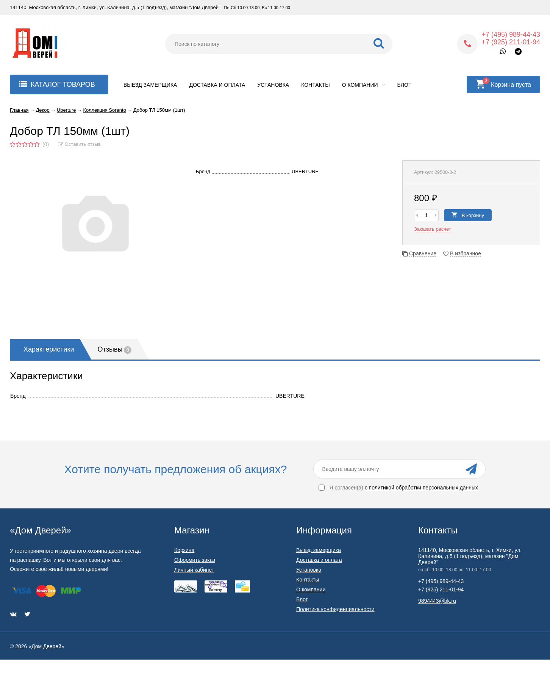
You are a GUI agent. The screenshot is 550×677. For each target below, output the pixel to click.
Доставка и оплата (217, 85)
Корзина (184, 550)
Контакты (315, 85)
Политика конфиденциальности (335, 609)
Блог (404, 85)
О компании (363, 85)
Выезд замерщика (150, 85)
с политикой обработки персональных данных (421, 488)
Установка (273, 85)
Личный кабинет (194, 570)
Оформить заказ (194, 560)
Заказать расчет (432, 229)
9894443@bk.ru (437, 601)
